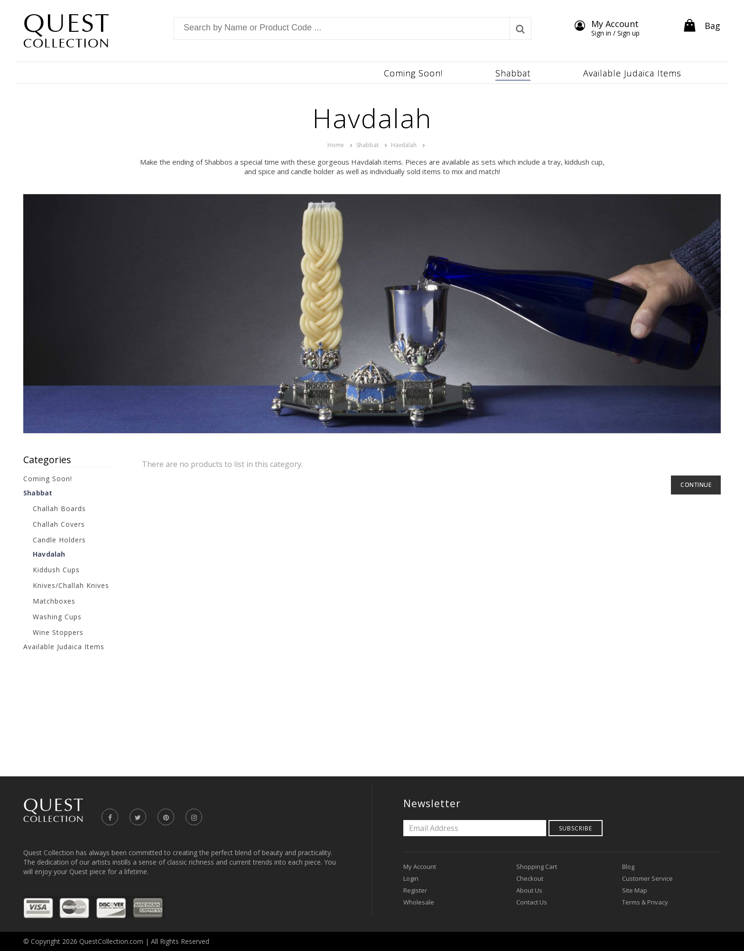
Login (410, 878)
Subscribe (575, 828)
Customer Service (647, 878)
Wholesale (418, 902)
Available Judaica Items (63, 646)
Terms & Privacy (645, 902)
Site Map (634, 890)
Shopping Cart (536, 866)
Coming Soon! (47, 478)
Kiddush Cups (56, 569)
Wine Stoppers (58, 632)
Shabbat (367, 145)
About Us (529, 890)
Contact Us (531, 902)
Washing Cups (57, 616)
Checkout (529, 878)
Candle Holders (59, 539)
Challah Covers (59, 524)
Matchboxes (54, 601)
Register (415, 890)
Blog (628, 866)
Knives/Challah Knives (71, 585)
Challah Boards (59, 508)
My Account (419, 866)
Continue (695, 485)
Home (335, 145)
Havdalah (404, 145)
